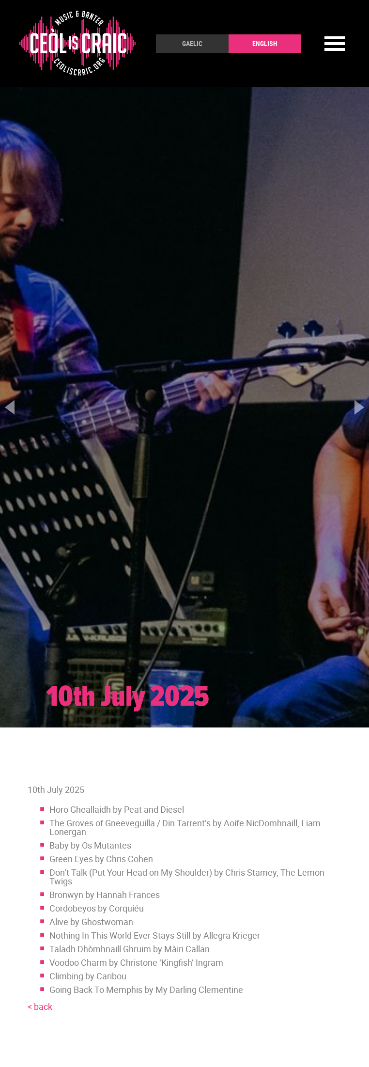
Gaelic (192, 43)
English (264, 43)
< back (40, 1006)
